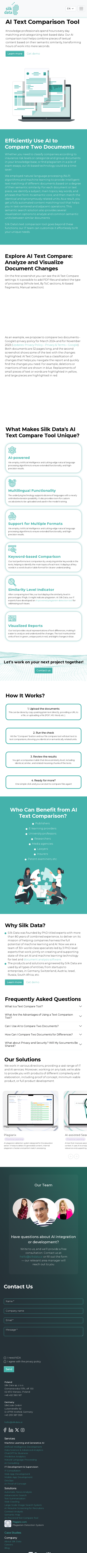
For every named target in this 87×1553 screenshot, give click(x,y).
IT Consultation (12, 1470)
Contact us (43, 670)
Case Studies (12, 1532)
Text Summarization (14, 1498)
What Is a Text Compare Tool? (25, 1006)
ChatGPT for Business (16, 1453)
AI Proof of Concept (15, 1483)
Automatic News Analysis (18, 1492)
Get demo (33, 53)
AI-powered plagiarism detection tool (54, 600)
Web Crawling (11, 1501)
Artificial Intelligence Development (23, 1447)
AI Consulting (11, 1463)
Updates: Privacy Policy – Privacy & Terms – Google (45, 344)
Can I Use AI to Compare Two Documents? (32, 1026)
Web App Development (17, 1474)
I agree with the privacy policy (24, 1361)
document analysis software (42, 959)
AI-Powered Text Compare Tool (21, 1518)
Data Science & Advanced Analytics (23, 1450)
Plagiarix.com (20, 1522)
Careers (8, 1544)
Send (9, 1369)
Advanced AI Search (15, 1495)
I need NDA (14, 1357)
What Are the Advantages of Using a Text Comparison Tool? (39, 1016)
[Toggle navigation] (81, 8)
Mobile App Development (18, 1477)
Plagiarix (10, 1135)
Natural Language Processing (20, 1459)
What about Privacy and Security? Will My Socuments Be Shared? (41, 1044)
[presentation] (25, 1345)
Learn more (14, 53)
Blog (7, 1548)
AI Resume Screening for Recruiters (24, 1508)
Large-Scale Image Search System (23, 1505)
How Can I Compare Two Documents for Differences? (39, 1034)
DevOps (8, 1480)
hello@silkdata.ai (31, 1256)
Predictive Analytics (15, 1456)
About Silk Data (12, 1541)
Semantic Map (12, 1514)
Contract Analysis (13, 1511)
